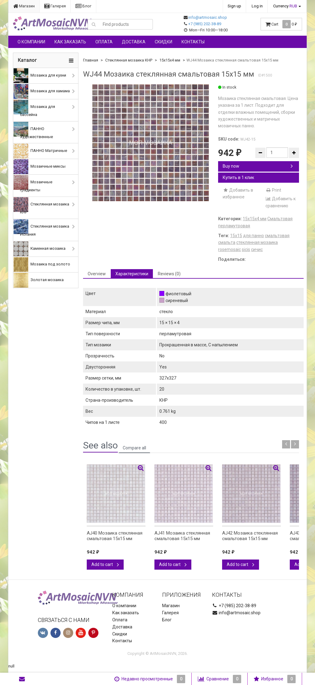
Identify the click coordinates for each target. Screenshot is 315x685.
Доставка (134, 41)
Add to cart (105, 564)
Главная (90, 60)
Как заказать (70, 41)
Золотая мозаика (39, 280)
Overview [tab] (97, 273)
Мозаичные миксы (40, 166)
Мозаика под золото (42, 264)
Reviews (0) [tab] (169, 273)
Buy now (258, 166)
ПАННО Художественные (33, 130)
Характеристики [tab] (131, 273)
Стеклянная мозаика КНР (41, 205)
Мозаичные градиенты (33, 183)
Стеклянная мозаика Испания (41, 228)
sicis (246, 249)
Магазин (24, 6)
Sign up (234, 6)
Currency (285, 6)
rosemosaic (229, 249)
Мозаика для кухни (40, 75)
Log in (257, 6)
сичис (257, 249)
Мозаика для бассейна (34, 108)
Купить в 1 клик (238, 177)
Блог (83, 6)
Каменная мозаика (40, 248)
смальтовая (277, 235)
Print (273, 190)
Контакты (193, 41)
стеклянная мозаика (257, 242)
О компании (31, 41)
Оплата (104, 41)
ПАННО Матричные (40, 151)
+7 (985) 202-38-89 (204, 24)
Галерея (55, 6)
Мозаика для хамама (42, 91)
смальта (226, 242)
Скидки (163, 41)
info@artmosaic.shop (207, 17)
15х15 (236, 235)
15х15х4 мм (169, 60)
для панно (253, 235)
